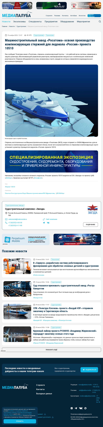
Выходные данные (44, 393)
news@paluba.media (85, 384)
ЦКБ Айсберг (60, 193)
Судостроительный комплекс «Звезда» (25, 209)
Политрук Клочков (65, 320)
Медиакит (41, 414)
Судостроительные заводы (15, 205)
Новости (6, 21)
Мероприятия (83, 21)
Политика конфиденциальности (81, 414)
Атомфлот (38, 178)
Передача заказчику (50, 320)
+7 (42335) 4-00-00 (15, 223)
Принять (19, 421)
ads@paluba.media (85, 390)
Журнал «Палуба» (92, 15)
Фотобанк (73, 15)
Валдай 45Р (38, 320)
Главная (4, 26)
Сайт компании (51, 219)
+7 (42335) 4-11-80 (15, 225)
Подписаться (89, 370)
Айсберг (9, 178)
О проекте (49, 15)
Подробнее (90, 224)
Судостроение (21, 26)
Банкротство (38, 298)
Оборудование (67, 21)
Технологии (50, 35)
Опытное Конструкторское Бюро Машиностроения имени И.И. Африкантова (30, 193)
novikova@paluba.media (87, 396)
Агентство (82, 15)
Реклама (57, 15)
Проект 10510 (10, 187)
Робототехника (39, 275)
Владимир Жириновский (55, 343)
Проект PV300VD (39, 343)
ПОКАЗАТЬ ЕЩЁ (51, 350)
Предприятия (51, 21)
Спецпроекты (35, 21)
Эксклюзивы (19, 21)
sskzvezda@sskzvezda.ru (17, 219)
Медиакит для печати (45, 417)
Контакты (65, 15)
